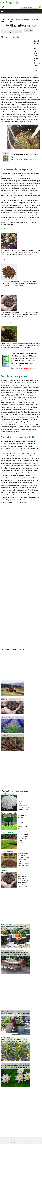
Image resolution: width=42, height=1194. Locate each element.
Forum (4, 7)
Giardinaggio (24, 19)
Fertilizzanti (5, 717)
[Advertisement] (16, 57)
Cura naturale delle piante (16, 169)
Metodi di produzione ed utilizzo (20, 437)
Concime (34, 19)
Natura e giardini (11, 36)
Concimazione (6, 681)
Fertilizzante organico (14, 376)
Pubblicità (37, 1142)
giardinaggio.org (13, 19)
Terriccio (4, 736)
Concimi (4, 699)
